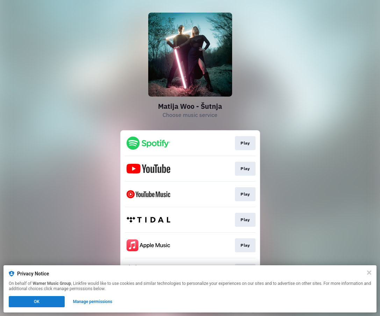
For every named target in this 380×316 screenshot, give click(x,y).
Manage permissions (93, 301)
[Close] (369, 272)
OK (37, 301)
